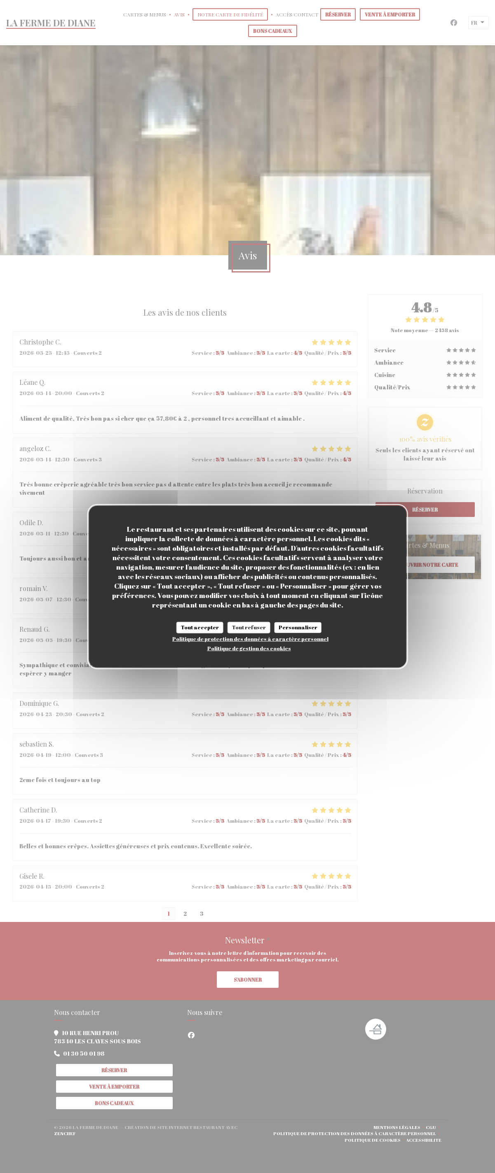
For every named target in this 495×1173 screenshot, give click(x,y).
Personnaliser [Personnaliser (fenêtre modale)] (298, 627)
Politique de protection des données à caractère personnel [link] (250, 638)
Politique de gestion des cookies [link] (249, 648)
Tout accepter (200, 627)
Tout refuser (249, 627)
